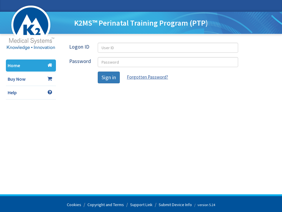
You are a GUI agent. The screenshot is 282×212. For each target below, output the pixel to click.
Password (80, 61)
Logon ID (79, 46)
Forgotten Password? (147, 77)
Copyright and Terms (105, 204)
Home (30, 65)
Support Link (141, 204)
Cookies (74, 204)
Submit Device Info (175, 204)
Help (30, 92)
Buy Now (30, 79)
